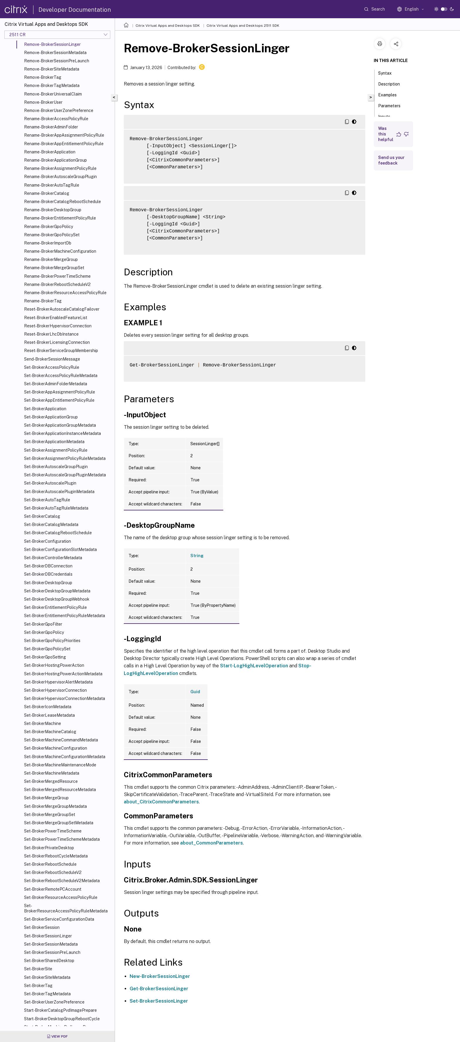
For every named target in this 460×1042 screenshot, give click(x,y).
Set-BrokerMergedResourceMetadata (60, 789)
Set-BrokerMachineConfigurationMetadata (64, 756)
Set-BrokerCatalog (42, 516)
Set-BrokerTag (38, 985)
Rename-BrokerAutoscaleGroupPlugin (60, 176)
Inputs (387, 116)
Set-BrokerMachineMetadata (51, 773)
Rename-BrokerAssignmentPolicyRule (60, 168)
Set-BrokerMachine (42, 723)
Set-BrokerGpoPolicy (44, 632)
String (197, 555)
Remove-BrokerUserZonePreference (58, 110)
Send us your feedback (391, 160)
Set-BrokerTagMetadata (47, 993)
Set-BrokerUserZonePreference (54, 1002)
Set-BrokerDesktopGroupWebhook (56, 599)
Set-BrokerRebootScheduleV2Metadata (62, 880)
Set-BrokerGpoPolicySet (47, 648)
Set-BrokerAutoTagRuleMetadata (56, 508)
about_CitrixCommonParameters (161, 802)
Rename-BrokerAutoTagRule (51, 185)
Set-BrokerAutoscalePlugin (50, 483)
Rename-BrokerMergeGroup (51, 259)
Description (392, 83)
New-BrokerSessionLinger (160, 976)
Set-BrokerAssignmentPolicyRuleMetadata (65, 458)
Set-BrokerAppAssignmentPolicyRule (59, 392)
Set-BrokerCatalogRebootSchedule (58, 532)
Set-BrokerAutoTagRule (47, 499)
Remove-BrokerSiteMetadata (51, 69)
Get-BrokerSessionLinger (159, 988)
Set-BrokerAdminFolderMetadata (55, 383)
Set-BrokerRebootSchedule (50, 864)
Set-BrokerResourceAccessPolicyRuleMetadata (66, 908)
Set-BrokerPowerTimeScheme (53, 831)
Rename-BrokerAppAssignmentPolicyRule (64, 135)
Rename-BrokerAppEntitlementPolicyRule (64, 143)
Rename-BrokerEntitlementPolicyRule (60, 218)
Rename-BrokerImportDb (47, 243)
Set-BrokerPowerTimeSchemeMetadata (62, 839)
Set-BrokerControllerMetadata (53, 557)
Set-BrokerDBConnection (48, 566)
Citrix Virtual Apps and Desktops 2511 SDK (243, 26)
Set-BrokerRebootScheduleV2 (53, 872)
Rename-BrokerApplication (49, 152)
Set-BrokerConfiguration (47, 541)
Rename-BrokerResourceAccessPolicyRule (65, 292)
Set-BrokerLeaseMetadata (49, 715)
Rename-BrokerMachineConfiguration (60, 251)
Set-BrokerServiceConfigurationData (59, 919)
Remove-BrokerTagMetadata (52, 85)
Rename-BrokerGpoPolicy (48, 226)
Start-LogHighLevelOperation (254, 666)
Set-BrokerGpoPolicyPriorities (52, 640)
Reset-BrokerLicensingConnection (57, 342)
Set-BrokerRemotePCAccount (52, 889)
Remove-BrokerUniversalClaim (53, 94)
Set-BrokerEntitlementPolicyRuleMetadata (64, 615)
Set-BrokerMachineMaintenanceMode (60, 765)
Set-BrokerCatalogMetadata (51, 524)
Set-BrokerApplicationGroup (51, 417)
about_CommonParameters (211, 843)
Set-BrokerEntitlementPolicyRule (55, 607)
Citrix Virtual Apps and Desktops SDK (168, 26)
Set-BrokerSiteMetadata (47, 977)
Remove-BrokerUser (43, 102)
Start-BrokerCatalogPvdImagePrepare (60, 1010)
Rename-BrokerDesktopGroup (52, 209)
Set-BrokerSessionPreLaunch (52, 952)
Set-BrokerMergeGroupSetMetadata (58, 822)
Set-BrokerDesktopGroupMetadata (57, 591)
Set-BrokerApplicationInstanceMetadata (62, 433)
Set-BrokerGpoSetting (45, 657)
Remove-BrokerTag (42, 77)
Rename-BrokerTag (43, 301)
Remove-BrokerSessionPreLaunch (56, 60)
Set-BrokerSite (38, 968)
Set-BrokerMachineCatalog (50, 731)
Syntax (388, 73)
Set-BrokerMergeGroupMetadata (55, 806)
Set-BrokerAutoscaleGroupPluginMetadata (65, 475)
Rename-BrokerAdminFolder (51, 127)
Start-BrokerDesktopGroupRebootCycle (62, 1018)
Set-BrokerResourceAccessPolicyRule (60, 897)
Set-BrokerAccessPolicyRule (51, 367)
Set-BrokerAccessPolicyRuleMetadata (60, 375)
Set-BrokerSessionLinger (48, 936)
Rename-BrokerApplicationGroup (55, 160)
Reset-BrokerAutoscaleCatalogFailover (61, 309)
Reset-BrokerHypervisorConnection (58, 326)
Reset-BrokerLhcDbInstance (51, 334)
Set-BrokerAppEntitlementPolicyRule (59, 400)
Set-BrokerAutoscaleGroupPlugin (56, 466)
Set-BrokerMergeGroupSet (49, 814)
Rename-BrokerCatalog (46, 193)
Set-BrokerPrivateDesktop (49, 847)
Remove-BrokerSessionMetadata (55, 52)
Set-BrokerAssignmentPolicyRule (55, 450)
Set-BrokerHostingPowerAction (54, 665)
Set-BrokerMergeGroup (46, 797)
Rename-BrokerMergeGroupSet (54, 267)
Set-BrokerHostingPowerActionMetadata (63, 673)
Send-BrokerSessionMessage (52, 359)
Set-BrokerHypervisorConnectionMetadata (64, 698)
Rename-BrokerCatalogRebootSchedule (62, 201)
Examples (390, 94)
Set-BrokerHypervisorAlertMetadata (58, 682)
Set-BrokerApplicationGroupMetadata (60, 425)
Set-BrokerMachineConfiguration (55, 748)
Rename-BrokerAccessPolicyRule (56, 118)
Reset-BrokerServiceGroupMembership (61, 350)
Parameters (392, 105)
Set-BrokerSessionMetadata (51, 944)
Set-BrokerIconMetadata (47, 706)
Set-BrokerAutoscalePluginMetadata (59, 491)
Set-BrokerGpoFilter (43, 624)
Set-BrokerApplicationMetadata (54, 441)
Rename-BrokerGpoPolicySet (52, 234)
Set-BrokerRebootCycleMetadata (56, 856)
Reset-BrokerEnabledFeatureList (55, 317)
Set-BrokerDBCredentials (48, 574)
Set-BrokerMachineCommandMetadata (61, 740)
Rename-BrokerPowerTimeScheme (57, 276)
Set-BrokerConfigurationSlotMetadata (60, 549)
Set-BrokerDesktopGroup (48, 582)
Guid (195, 691)
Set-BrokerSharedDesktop (49, 960)
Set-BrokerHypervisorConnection (55, 690)
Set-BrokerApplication (45, 408)
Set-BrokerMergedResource (51, 781)
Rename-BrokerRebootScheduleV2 (57, 284)
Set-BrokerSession (42, 927)
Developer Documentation (74, 9)
